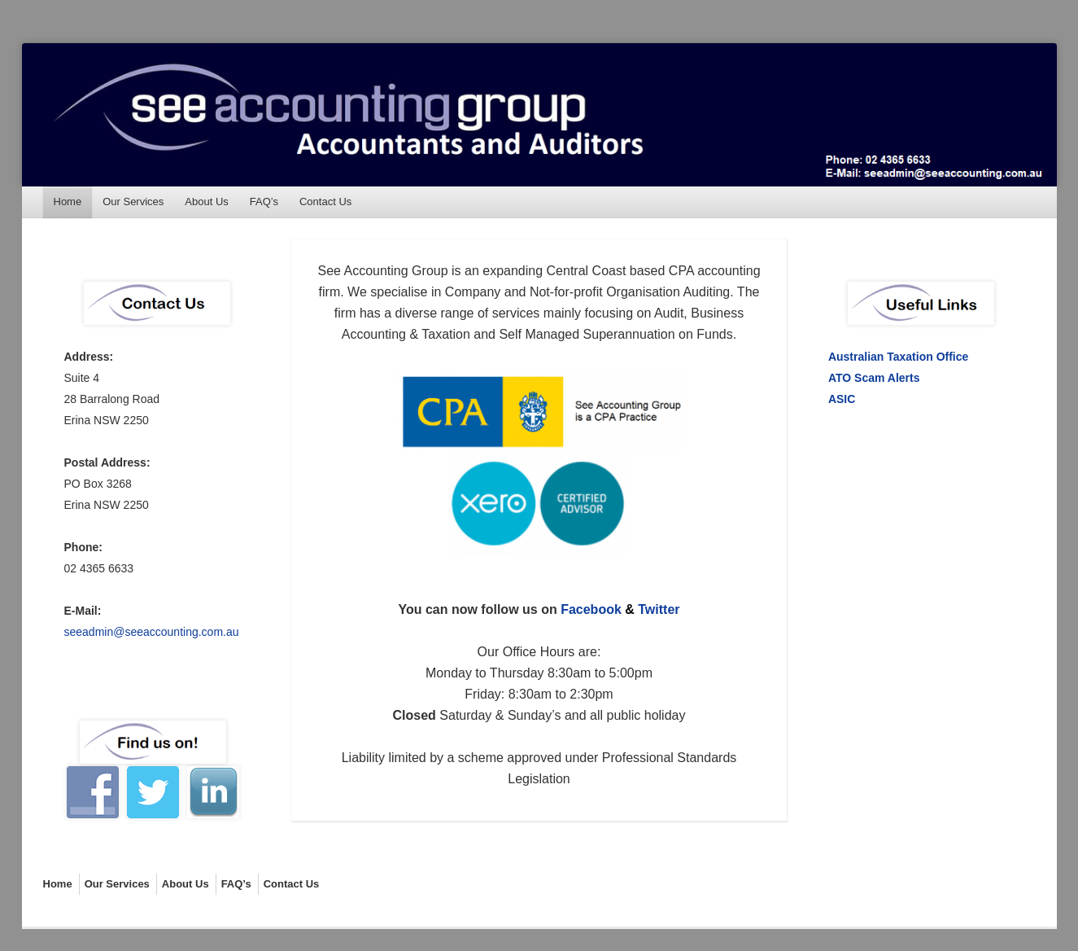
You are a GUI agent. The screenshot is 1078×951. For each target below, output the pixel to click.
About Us (206, 201)
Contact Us (325, 201)
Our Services (133, 201)
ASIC (841, 398)
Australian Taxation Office (898, 356)
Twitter (658, 609)
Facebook (591, 609)
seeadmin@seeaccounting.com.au (151, 631)
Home (68, 201)
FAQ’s (264, 201)
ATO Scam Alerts (874, 377)
